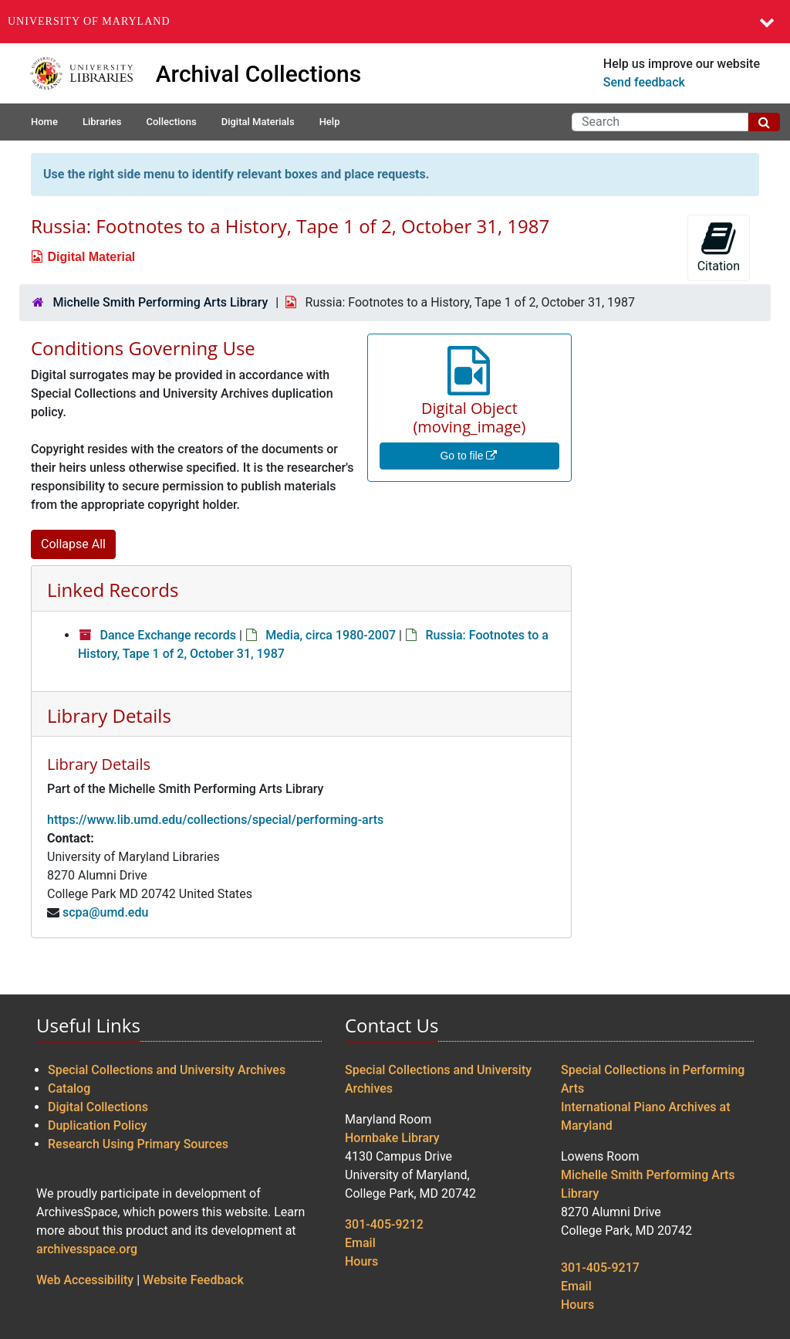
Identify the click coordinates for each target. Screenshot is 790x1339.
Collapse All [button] (73, 544)
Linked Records (112, 589)
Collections (171, 121)
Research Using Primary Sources (138, 1144)
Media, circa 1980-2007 (330, 635)
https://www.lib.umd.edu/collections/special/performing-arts (215, 819)
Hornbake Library (392, 1138)
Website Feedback (193, 1280)
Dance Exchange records (167, 635)
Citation (718, 246)
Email (360, 1243)
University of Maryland (89, 21)
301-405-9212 (384, 1224)
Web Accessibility (84, 1280)
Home (44, 121)
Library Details (109, 715)
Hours (361, 1261)
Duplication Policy (97, 1125)
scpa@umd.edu (105, 912)
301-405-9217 (600, 1267)
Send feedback (644, 82)
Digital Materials (258, 121)
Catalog (69, 1088)
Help (329, 121)
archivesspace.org (86, 1249)
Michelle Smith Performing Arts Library (160, 302)
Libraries (102, 121)
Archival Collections (259, 73)
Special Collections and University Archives (166, 1070)
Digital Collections (98, 1107)
